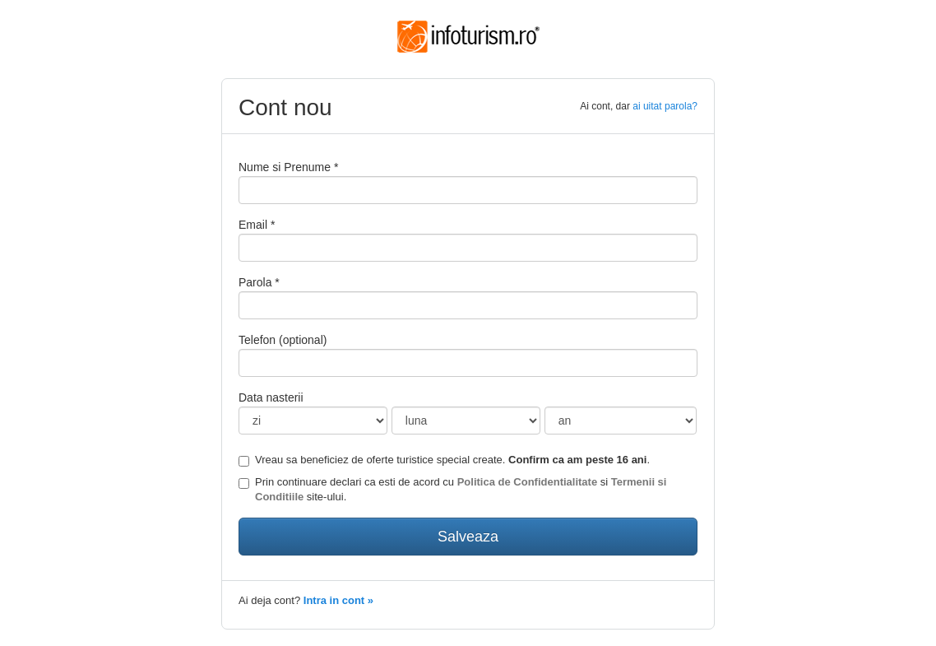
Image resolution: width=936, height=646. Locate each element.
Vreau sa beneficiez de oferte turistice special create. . (444, 460)
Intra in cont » (338, 600)
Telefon (283, 339)
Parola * (259, 282)
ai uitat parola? (664, 106)
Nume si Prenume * (288, 167)
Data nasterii (271, 397)
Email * (257, 224)
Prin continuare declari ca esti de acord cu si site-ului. (452, 490)
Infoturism (468, 37)
